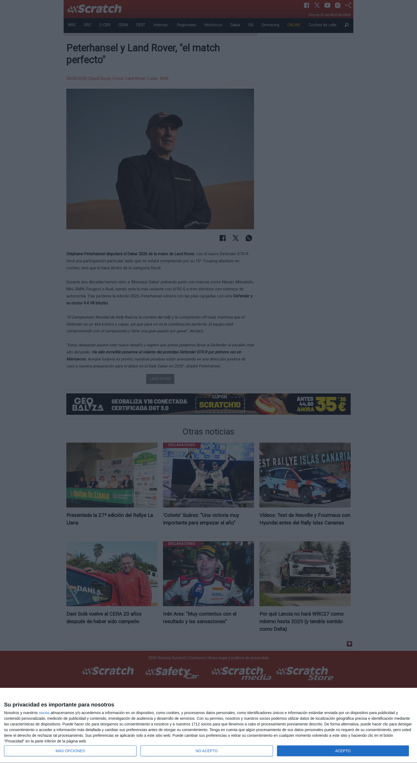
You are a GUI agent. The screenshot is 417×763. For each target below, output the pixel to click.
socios (44, 713)
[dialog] (208, 725)
